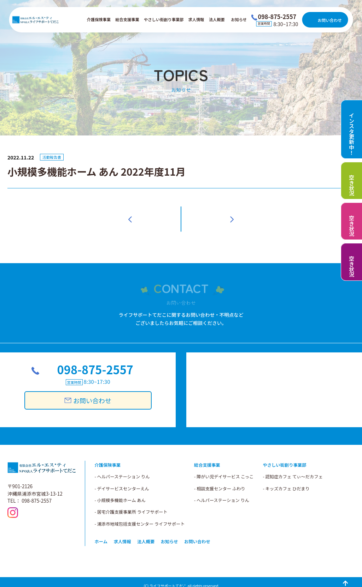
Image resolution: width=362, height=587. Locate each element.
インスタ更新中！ (351, 134)
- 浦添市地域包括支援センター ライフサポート (140, 516)
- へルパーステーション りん (221, 492)
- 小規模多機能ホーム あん (120, 492)
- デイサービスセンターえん (122, 480)
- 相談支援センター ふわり (219, 480)
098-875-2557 (94, 362)
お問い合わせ (330, 20)
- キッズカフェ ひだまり (286, 480)
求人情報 (196, 19)
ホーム (101, 534)
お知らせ (239, 19)
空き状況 (351, 185)
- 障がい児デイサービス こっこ (223, 469)
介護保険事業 (99, 19)
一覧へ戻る (181, 215)
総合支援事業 (127, 19)
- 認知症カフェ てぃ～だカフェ (293, 469)
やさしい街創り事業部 (164, 19)
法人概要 (217, 19)
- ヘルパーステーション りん (122, 469)
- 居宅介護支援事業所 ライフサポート (131, 504)
